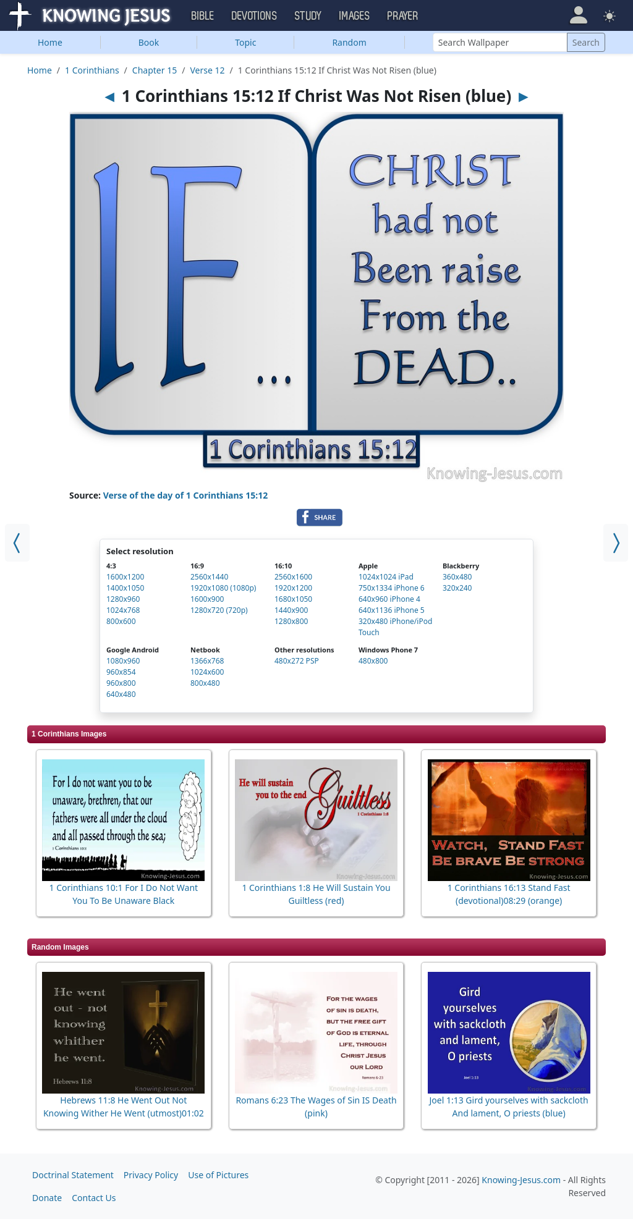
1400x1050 (125, 588)
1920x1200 (293, 588)
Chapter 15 (154, 70)
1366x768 (207, 661)
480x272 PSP (296, 661)
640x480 (121, 694)
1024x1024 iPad (386, 577)
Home (50, 42)
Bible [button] (203, 16)
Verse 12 (207, 70)
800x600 (121, 621)
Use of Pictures (218, 1175)
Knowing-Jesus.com (521, 1180)
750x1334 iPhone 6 (392, 588)
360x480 (457, 577)
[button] (578, 15)
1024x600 (207, 672)
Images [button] (354, 16)
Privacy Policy (151, 1175)
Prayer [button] (403, 16)
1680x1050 (293, 599)
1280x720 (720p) (219, 610)
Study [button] (308, 16)
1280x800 (291, 621)
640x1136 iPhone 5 (392, 610)
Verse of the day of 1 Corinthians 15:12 (185, 495)
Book (148, 42)
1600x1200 (125, 577)
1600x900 (207, 599)
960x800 (121, 683)
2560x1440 (209, 577)
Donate (47, 1198)
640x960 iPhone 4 (389, 599)
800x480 (205, 683)
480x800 (373, 661)
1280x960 (123, 599)
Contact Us (94, 1198)
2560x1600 (293, 577)
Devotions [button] (255, 16)
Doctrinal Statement (73, 1175)
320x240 (457, 588)
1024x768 (123, 610)
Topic (245, 42)
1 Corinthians (92, 70)
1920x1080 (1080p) (223, 588)
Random (349, 42)
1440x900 (291, 610)
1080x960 (123, 661)
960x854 (121, 672)
